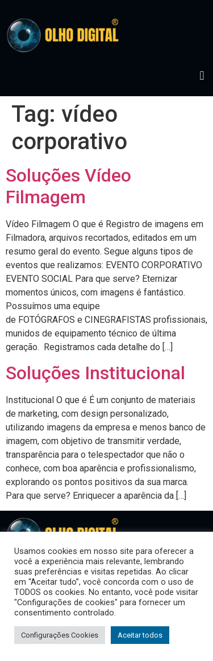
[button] (202, 75)
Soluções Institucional (95, 373)
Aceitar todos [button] (140, 635)
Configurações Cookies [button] (59, 635)
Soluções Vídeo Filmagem (68, 186)
